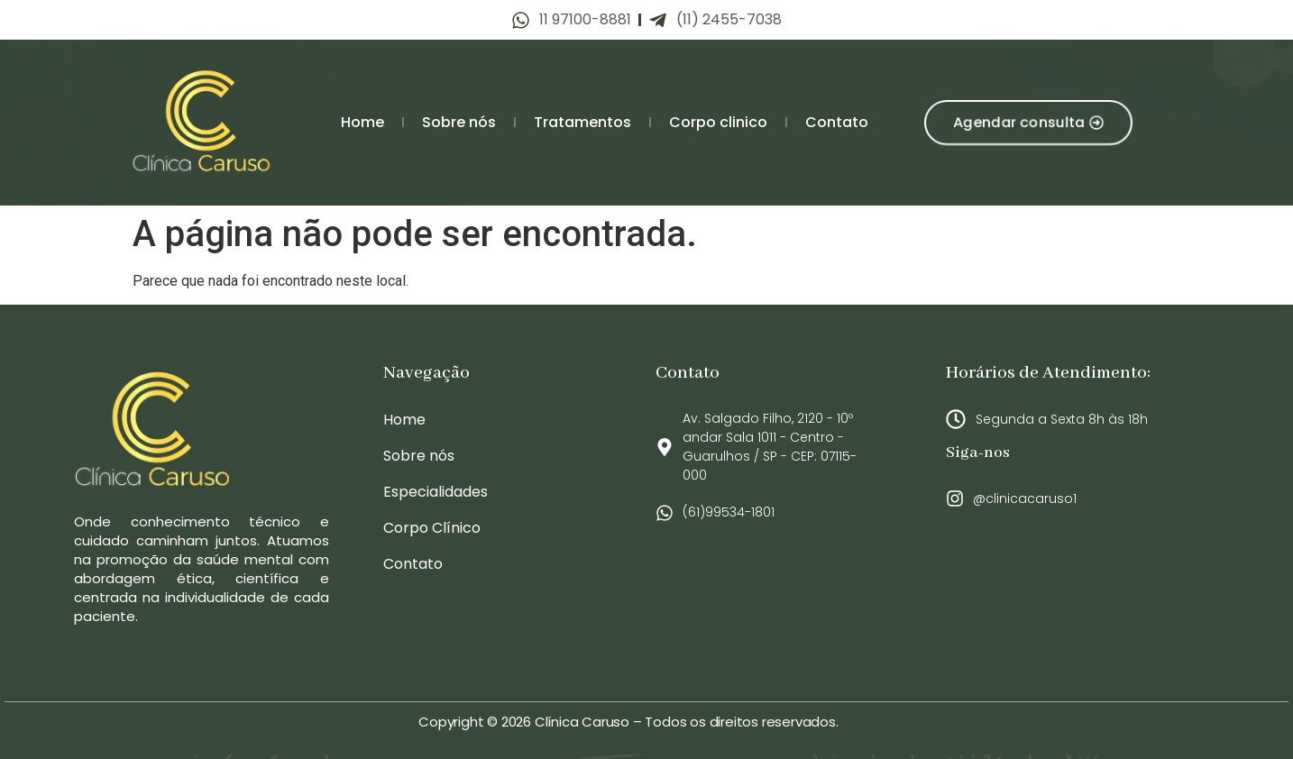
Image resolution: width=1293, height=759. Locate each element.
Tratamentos (582, 122)
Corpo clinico (718, 122)
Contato (836, 122)
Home (362, 122)
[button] (1028, 122)
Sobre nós (459, 122)
